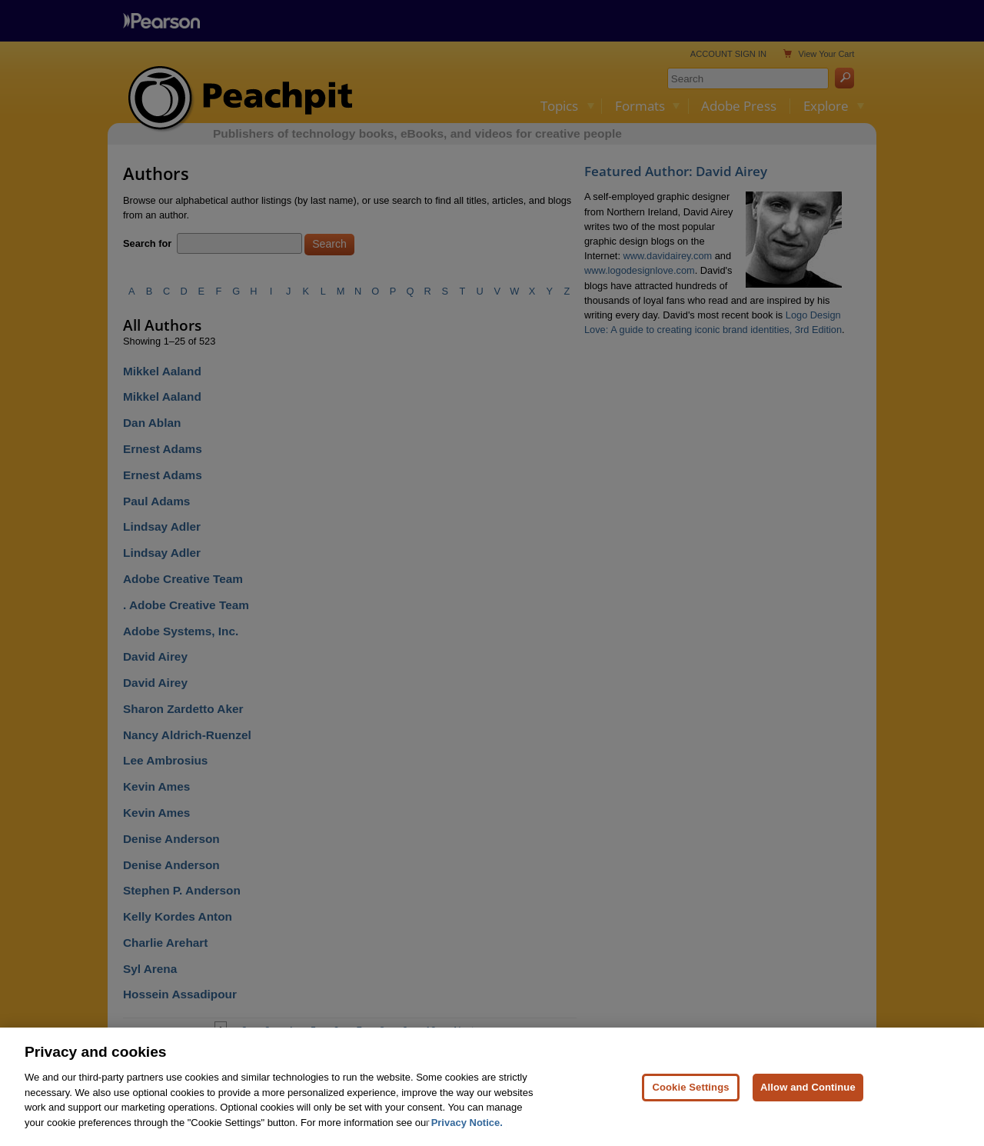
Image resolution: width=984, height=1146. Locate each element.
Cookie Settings (690, 1105)
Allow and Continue (808, 1105)
